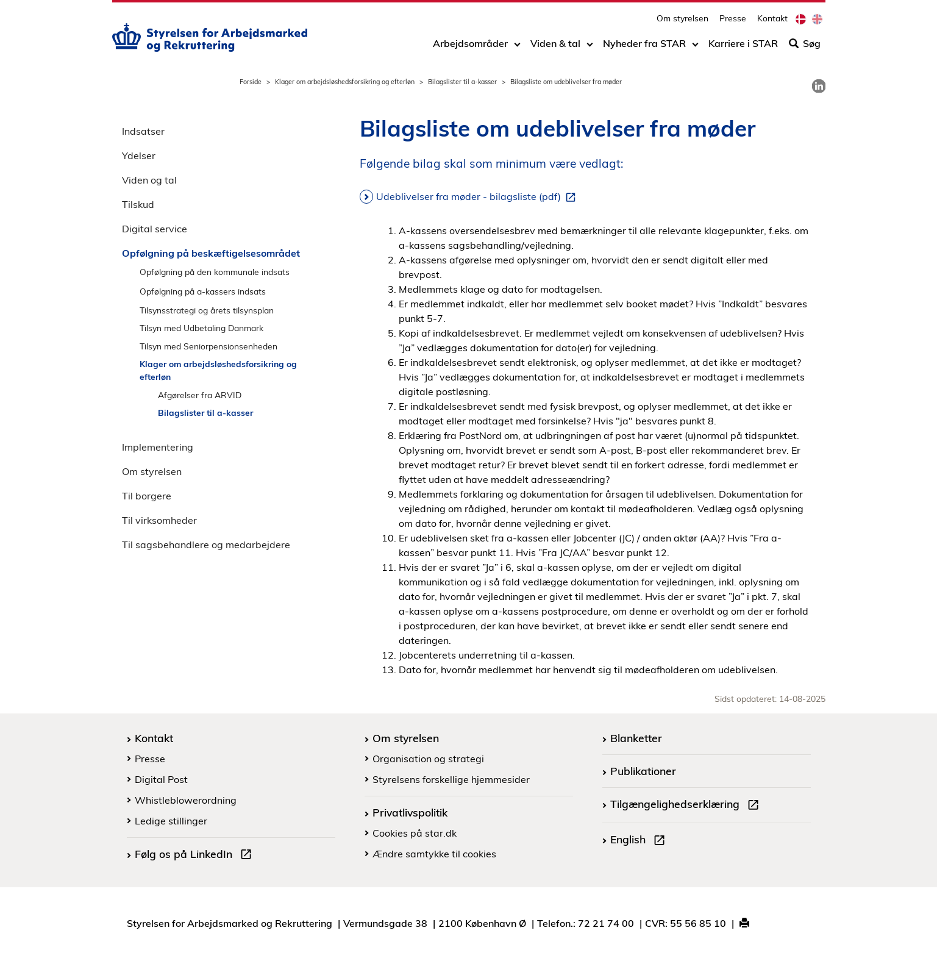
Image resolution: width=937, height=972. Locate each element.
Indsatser (143, 131)
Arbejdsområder (470, 47)
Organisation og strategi (428, 758)
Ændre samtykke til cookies (434, 854)
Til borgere (146, 496)
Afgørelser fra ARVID (199, 395)
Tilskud (138, 204)
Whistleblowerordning (186, 800)
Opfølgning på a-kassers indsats (203, 291)
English (640, 840)
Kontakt (772, 21)
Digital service (154, 229)
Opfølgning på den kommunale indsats (215, 271)
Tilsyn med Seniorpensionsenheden (208, 346)
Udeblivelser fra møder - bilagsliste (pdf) (478, 197)
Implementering (157, 447)
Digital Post (161, 779)
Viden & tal (555, 47)
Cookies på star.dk (414, 833)
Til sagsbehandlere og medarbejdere (206, 544)
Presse (732, 21)
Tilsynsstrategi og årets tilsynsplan (207, 310)
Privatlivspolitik (409, 812)
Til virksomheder (159, 520)
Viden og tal (149, 180)
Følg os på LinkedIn (196, 855)
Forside (251, 81)
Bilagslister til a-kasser (462, 81)
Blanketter (636, 738)
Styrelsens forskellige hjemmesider (451, 779)
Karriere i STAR (743, 47)
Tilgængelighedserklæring (687, 805)
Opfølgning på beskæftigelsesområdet (211, 253)
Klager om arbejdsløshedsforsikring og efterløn (345, 81)
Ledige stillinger (171, 821)
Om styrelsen (682, 21)
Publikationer (643, 770)
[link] (818, 86)
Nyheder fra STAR (644, 47)
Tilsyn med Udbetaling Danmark (201, 328)
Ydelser (138, 155)
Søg (805, 47)
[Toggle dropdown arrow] (517, 47)
